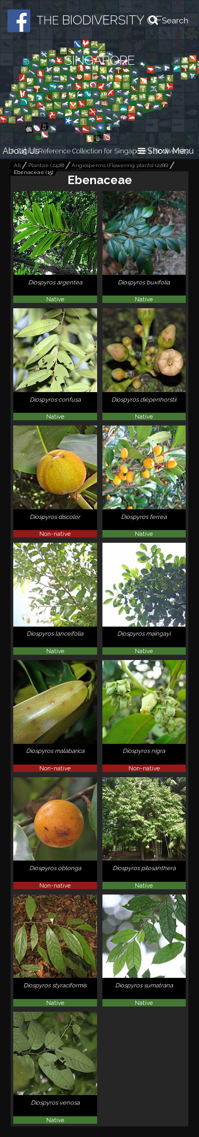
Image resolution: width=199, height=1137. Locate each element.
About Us (21, 151)
